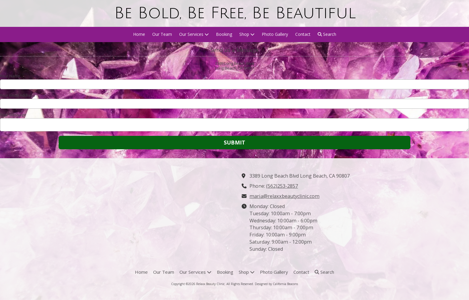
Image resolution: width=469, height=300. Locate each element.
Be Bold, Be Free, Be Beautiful (235, 13)
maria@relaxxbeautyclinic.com (284, 196)
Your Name (10, 75)
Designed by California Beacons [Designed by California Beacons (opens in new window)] (276, 284)
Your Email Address (17, 95)
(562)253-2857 (282, 186)
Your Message (13, 114)
